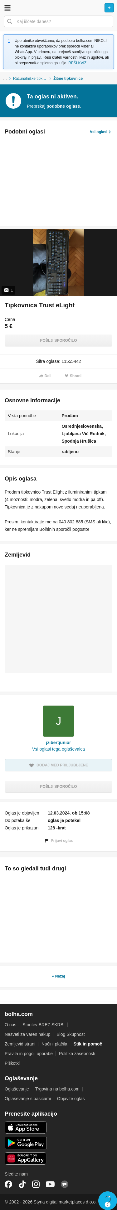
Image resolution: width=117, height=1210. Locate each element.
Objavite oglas (71, 1098)
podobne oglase (63, 106)
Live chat (107, 1200)
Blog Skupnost (70, 1034)
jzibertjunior (58, 742)
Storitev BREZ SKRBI (43, 1024)
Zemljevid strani (20, 1043)
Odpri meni (7, 8)
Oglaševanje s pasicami (28, 1098)
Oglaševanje (17, 1088)
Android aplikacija (26, 1143)
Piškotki (12, 1063)
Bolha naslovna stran (58, 8)
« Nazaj (58, 976)
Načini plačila (54, 1043)
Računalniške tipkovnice (33, 78)
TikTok (22, 1184)
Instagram (36, 1184)
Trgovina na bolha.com (57, 1088)
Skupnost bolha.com (64, 1184)
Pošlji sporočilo (58, 340)
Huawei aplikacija (26, 1158)
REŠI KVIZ (77, 63)
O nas (10, 1024)
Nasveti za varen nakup (27, 1034)
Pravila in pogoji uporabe (29, 1053)
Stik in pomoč (87, 1043)
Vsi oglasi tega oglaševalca (58, 749)
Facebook (8, 1184)
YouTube (50, 1184)
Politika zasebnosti (77, 1053)
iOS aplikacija (26, 1127)
